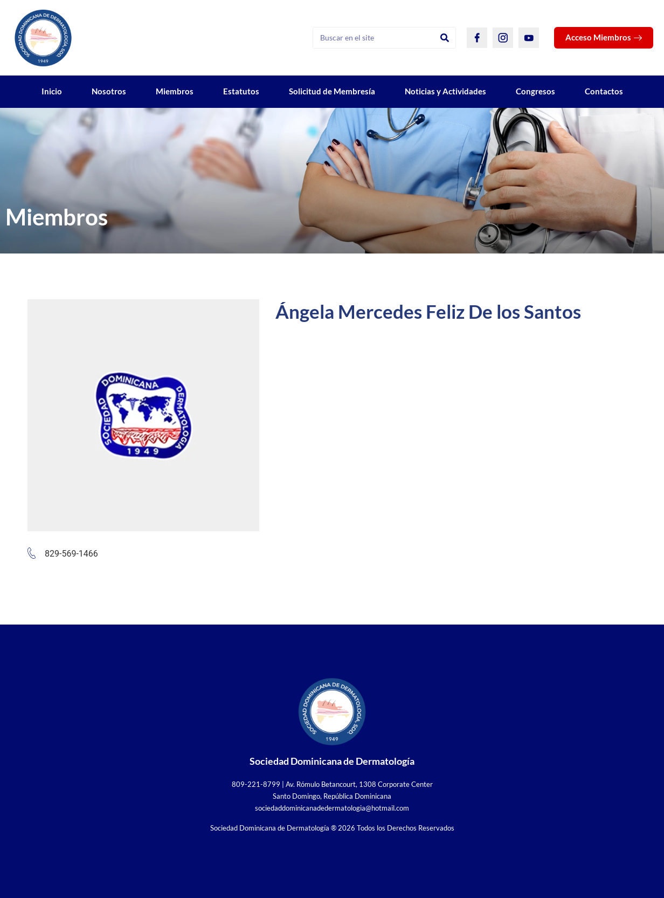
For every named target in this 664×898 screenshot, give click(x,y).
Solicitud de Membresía (332, 91)
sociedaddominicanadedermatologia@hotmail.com (332, 808)
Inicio (52, 91)
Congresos (535, 91)
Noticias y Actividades (445, 91)
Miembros (174, 91)
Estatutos (241, 91)
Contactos (604, 91)
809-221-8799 (256, 784)
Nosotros (109, 91)
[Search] (444, 38)
